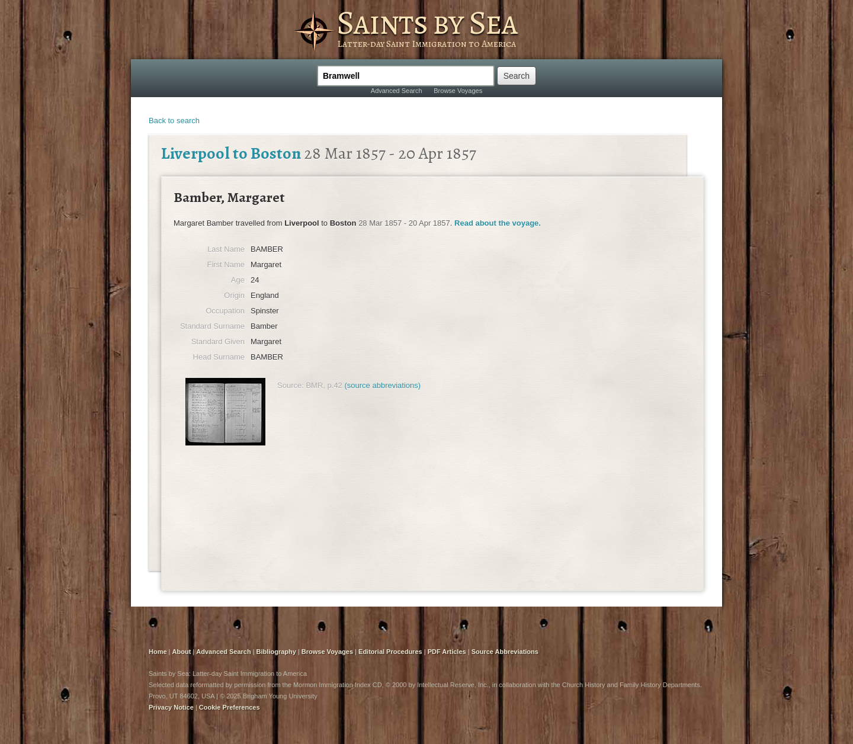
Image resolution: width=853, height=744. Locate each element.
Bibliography (276, 651)
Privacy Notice (171, 707)
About (181, 651)
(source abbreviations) (382, 385)
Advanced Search (396, 90)
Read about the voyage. (497, 223)
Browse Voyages (458, 90)
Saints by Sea (426, 22)
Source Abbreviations (505, 651)
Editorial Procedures (390, 651)
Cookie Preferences (229, 707)
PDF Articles (447, 651)
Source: (290, 385)
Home (158, 651)
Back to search (174, 120)
